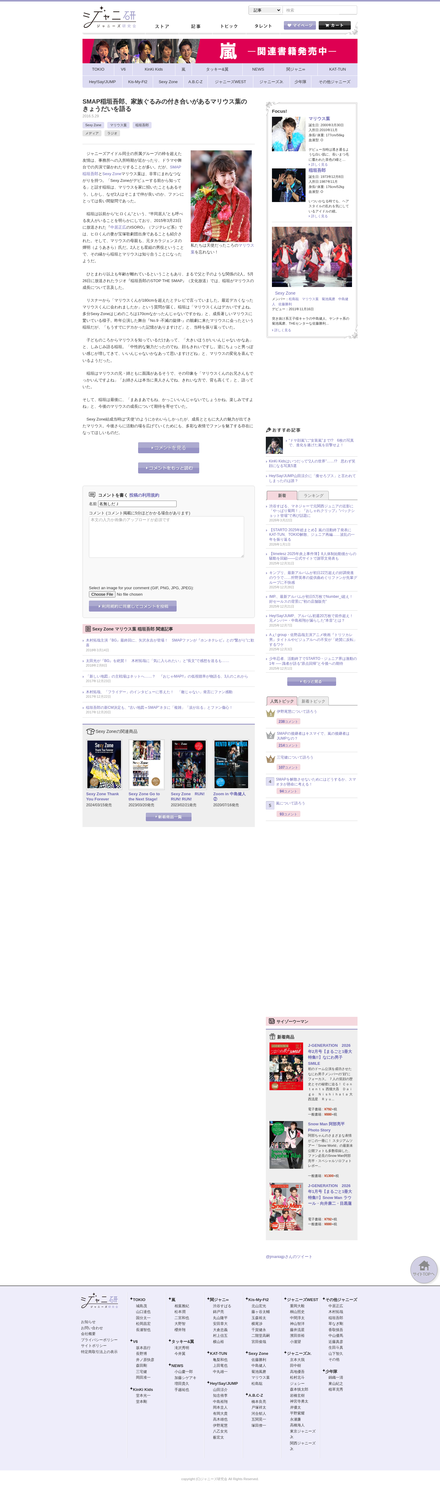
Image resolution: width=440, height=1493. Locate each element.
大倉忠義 (220, 1330)
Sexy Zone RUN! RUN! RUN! (188, 797)
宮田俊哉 (258, 1342)
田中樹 (295, 1366)
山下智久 (335, 1354)
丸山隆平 (220, 1318)
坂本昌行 (143, 1348)
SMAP (175, 167)
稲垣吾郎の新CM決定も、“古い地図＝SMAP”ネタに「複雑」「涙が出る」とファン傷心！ (159, 708)
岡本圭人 (220, 1408)
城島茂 (141, 1306)
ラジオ (112, 134)
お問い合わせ (92, 1328)
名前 (93, 504)
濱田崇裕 (297, 1336)
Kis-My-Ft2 (258, 1300)
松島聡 (294, 299)
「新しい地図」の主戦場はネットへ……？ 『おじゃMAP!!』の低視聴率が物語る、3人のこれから (167, 677)
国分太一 (143, 1318)
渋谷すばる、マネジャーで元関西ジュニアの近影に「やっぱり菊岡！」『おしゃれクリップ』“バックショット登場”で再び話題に (312, 511)
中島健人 (258, 1366)
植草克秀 (335, 1390)
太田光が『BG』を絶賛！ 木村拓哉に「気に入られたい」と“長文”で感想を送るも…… (157, 661)
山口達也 (143, 1312)
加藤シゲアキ (185, 1378)
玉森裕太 (258, 1318)
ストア (162, 27)
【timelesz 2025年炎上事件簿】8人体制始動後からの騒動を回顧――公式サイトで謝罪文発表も (312, 556)
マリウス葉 (118, 125)
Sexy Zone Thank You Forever (102, 797)
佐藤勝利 (285, 305)
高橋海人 (297, 1426)
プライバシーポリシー (99, 1340)
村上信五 (220, 1336)
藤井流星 (297, 1330)
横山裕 (218, 1342)
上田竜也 (220, 1366)
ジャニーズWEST (302, 1300)
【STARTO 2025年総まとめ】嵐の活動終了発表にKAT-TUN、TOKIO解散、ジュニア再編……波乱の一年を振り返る (312, 535)
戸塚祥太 (258, 1408)
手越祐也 (181, 1390)
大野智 (179, 1324)
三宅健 (141, 1372)
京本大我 (297, 1360)
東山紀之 (335, 1384)
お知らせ (88, 1322)
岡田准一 (143, 1378)
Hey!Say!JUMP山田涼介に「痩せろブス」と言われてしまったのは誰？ (312, 479)
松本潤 (179, 1312)
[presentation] (135, 567)
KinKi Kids (143, 1390)
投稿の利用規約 (144, 495)
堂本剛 (141, 1402)
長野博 (141, 1354)
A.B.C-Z (255, 1396)
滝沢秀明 (181, 1348)
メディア (92, 134)
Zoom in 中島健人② (229, 797)
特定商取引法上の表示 (99, 1352)
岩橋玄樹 (297, 1396)
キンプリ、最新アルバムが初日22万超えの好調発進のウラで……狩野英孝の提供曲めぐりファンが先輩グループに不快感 (313, 578)
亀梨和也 (220, 1360)
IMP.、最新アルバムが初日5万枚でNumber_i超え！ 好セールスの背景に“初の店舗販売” (313, 599)
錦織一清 (335, 1378)
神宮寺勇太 (299, 1402)
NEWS (177, 1366)
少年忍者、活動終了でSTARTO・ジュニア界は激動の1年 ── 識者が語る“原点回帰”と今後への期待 (313, 661)
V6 (135, 1342)
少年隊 (331, 1372)
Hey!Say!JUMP (224, 1384)
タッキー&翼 (182, 1342)
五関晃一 (258, 1420)
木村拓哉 (335, 1312)
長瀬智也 (143, 1330)
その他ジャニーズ (341, 1300)
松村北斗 (297, 1378)
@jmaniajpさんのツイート (289, 1257)
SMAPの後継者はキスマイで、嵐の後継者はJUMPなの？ (308, 736)
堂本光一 (143, 1396)
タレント (263, 27)
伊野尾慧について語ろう (291, 714)
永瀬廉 (295, 1420)
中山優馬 (335, 1336)
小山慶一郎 (183, 1372)
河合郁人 (258, 1414)
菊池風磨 (328, 299)
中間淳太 (297, 1318)
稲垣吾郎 (142, 125)
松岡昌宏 (143, 1324)
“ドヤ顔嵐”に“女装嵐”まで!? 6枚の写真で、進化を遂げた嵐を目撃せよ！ (321, 443)
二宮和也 (181, 1318)
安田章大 (220, 1324)
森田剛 (141, 1366)
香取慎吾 (335, 1330)
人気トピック (282, 702)
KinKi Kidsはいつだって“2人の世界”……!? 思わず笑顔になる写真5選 (312, 464)
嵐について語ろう (285, 806)
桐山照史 (297, 1312)
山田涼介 (220, 1390)
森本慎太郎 (299, 1390)
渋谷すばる (222, 1306)
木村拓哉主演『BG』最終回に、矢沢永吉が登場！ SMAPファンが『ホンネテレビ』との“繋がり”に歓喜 (170, 643)
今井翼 (179, 1354)
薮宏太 (218, 1438)
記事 (195, 27)
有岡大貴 (220, 1414)
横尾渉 (256, 1324)
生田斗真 (335, 1348)
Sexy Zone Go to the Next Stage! (144, 797)
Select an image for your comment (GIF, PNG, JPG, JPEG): (141, 588)
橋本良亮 (258, 1402)
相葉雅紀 (181, 1306)
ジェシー (297, 1384)
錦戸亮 (218, 1312)
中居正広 (118, 228)
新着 (282, 496)
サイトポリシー (94, 1346)
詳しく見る (319, 165)
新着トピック (313, 702)
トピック (229, 27)
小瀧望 (295, 1342)
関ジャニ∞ (219, 1300)
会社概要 (88, 1334)
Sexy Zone (93, 125)
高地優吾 (297, 1372)
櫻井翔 (179, 1330)
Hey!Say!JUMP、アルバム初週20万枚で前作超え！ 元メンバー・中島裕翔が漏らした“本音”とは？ (313, 618)
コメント (97, 513)
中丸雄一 (220, 1372)
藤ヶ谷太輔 (260, 1312)
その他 (333, 1360)
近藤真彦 (335, 1342)
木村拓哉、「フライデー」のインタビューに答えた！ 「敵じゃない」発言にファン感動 (159, 692)
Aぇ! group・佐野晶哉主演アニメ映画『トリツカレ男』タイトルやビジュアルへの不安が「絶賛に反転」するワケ (313, 640)
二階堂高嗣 (260, 1336)
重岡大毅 (297, 1306)
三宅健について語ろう (290, 759)
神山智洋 (297, 1324)
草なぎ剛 (335, 1324)
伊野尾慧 (220, 1426)
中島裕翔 (220, 1402)
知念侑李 (220, 1396)
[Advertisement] (312, 385)
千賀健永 (258, 1330)
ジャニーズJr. (299, 1354)
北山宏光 (258, 1306)
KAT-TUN (218, 1354)
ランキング (314, 496)
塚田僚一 (258, 1426)
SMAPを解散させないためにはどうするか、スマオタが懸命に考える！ (311, 782)
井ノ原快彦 (145, 1360)
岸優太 (295, 1408)
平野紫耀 (297, 1414)
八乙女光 (220, 1432)
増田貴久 (181, 1384)
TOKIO (139, 1300)
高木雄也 (220, 1420)
